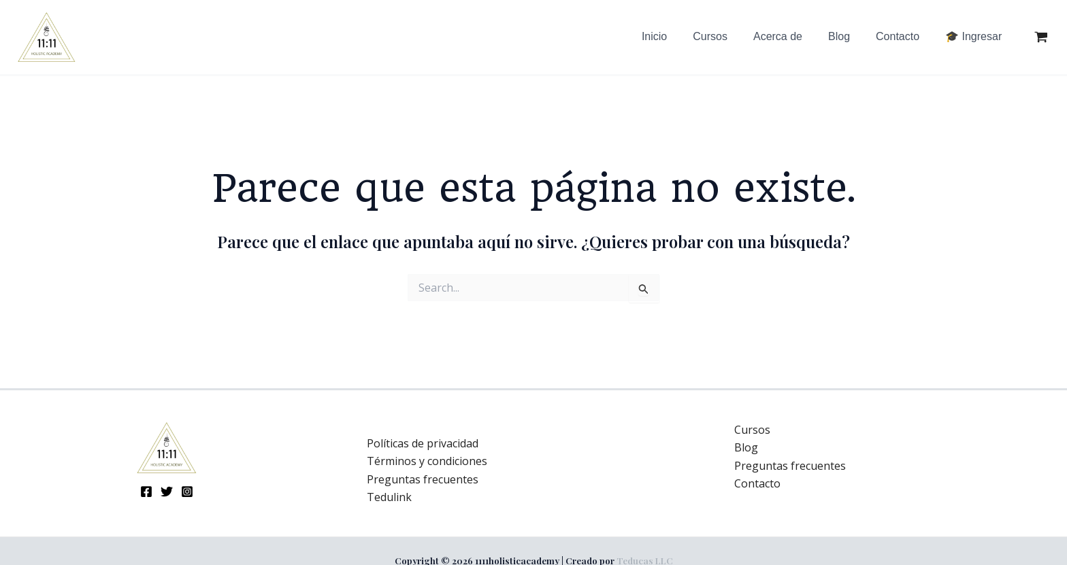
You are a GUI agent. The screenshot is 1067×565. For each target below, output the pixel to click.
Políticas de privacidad (422, 443)
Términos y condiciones (427, 460)
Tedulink (389, 497)
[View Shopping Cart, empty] (1040, 37)
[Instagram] (187, 491)
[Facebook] (146, 491)
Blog (746, 447)
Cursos (752, 429)
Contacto (757, 483)
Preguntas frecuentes (422, 479)
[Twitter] (167, 491)
